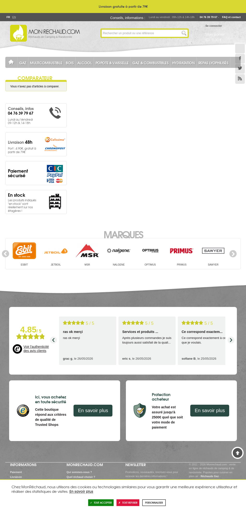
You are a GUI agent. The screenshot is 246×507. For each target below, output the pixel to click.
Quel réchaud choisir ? (81, 476)
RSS (240, 79)
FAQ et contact (231, 17)
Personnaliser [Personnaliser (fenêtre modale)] (154, 502)
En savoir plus (93, 410)
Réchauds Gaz (210, 476)
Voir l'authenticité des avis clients (36, 349)
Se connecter (213, 25)
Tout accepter (101, 502)
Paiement (16, 472)
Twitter (240, 69)
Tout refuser (127, 502)
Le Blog (240, 48)
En (14, 17)
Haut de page (238, 453)
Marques (123, 234)
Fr (8, 17)
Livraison (16, 476)
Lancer (184, 33)
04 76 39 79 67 (208, 17)
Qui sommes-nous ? (79, 472)
